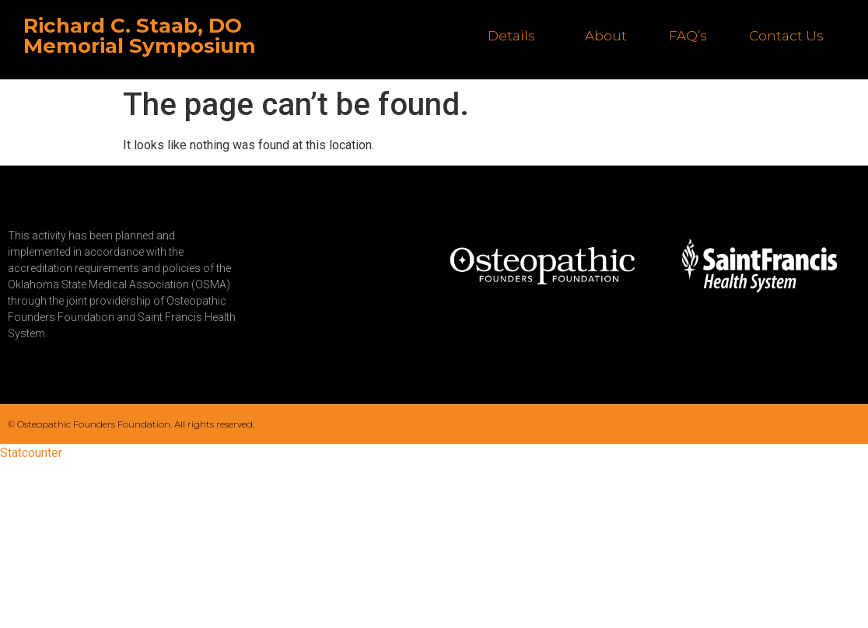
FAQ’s (688, 36)
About (606, 36)
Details (515, 36)
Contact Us (786, 36)
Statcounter (31, 452)
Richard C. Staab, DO (132, 25)
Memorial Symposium (139, 45)
